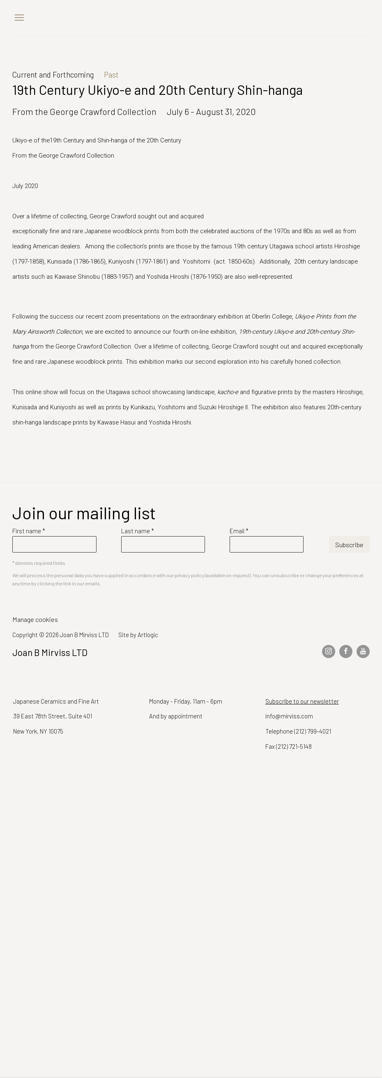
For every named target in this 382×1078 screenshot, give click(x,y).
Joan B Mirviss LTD (300, 18)
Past (111, 74)
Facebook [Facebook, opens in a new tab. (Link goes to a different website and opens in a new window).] (345, 651)
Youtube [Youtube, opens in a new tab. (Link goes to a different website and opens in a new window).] (363, 651)
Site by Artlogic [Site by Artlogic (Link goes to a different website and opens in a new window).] (138, 634)
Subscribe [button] (349, 544)
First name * (28, 530)
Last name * (137, 530)
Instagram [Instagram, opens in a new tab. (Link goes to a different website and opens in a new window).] (328, 651)
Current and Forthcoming (53, 74)
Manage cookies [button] (35, 619)
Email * (239, 530)
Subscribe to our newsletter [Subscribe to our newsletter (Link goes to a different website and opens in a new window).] (302, 701)
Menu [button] (18, 18)
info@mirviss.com (289, 716)
